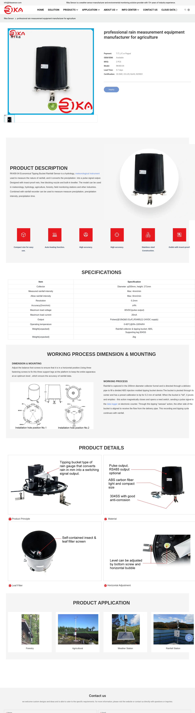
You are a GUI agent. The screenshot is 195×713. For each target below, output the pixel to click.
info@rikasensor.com (12, 3)
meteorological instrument (87, 173)
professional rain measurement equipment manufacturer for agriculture (46, 18)
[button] (176, 10)
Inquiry (111, 89)
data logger (112, 404)
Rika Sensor (9, 18)
